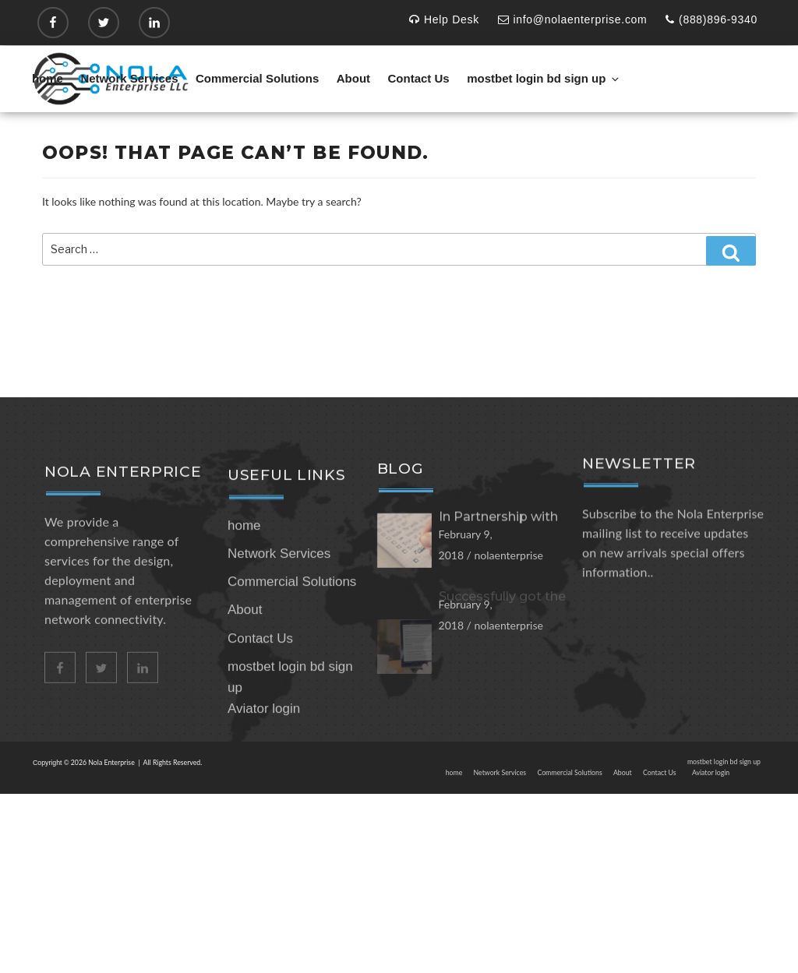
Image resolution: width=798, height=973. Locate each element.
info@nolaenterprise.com (573, 19)
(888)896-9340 (711, 19)
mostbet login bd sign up (544, 78)
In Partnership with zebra (498, 564)
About (353, 78)
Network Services (129, 78)
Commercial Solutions (257, 78)
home (47, 78)
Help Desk (444, 19)
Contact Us (419, 78)
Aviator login (264, 762)
